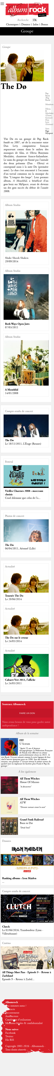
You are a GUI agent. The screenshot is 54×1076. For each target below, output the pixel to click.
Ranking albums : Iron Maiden (19, 878)
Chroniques (12, 24)
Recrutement (12, 1013)
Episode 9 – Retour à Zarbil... (18, 979)
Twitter (9, 1036)
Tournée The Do (14, 595)
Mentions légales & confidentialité (24, 1023)
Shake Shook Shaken (16, 258)
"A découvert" (26, 786)
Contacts (10, 1009)
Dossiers (25, 24)
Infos (35, 24)
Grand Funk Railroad (32, 819)
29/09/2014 (11, 261)
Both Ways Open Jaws (17, 324)
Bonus (44, 24)
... (3, 882)
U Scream (24, 744)
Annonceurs (11, 1016)
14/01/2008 (11, 393)
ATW (23, 802)
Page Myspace (49, 132)
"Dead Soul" (25, 827)
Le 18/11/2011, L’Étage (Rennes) (23, 444)
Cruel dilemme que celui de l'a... (22, 498)
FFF (21, 740)
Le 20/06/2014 (13, 599)
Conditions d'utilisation (18, 1020)
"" (26, 757)
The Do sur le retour (16, 637)
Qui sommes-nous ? (15, 1006)
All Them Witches (30, 778)
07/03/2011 (11, 327)
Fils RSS (9, 1040)
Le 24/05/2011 (13, 683)
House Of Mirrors (29, 782)
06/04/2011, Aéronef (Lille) (20, 548)
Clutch (6, 926)
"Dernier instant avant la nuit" (33, 807)
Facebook (10, 1033)
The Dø (9, 440)
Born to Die (26, 823)
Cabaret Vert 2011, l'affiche (20, 680)
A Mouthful (11, 389)
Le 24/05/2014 (13, 641)
